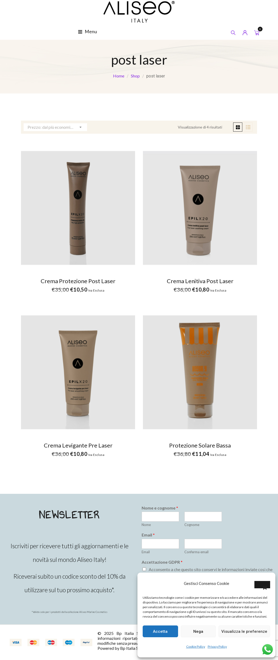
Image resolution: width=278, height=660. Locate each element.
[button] (262, 584)
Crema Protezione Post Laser (78, 280)
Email (148, 534)
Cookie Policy (195, 646)
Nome (146, 525)
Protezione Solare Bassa (200, 445)
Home (118, 75)
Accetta (160, 631)
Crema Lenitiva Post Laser (200, 280)
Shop (135, 75)
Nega (198, 631)
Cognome (191, 525)
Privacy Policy (217, 646)
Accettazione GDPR (162, 562)
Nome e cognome (160, 507)
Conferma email (196, 552)
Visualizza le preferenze (244, 631)
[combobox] (55, 127)
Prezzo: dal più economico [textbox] (51, 127)
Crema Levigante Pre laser (78, 445)
